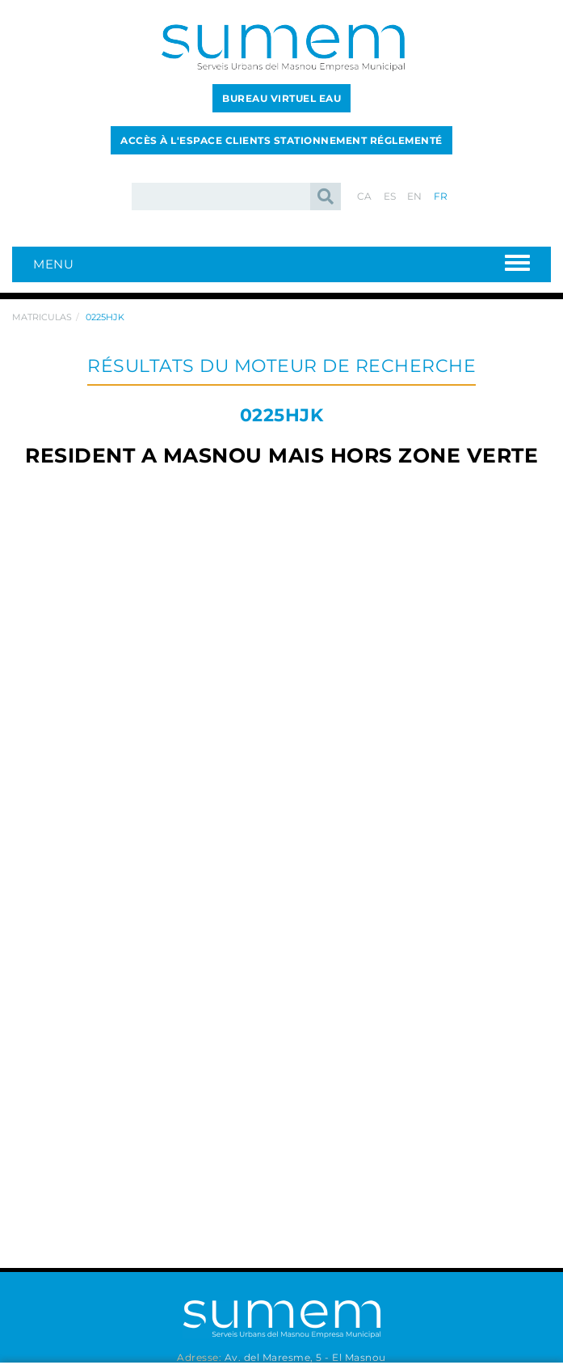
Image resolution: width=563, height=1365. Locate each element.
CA (364, 196)
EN (414, 196)
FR (441, 196)
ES (390, 196)
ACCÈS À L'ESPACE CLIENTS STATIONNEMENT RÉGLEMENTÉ (281, 140)
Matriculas (42, 317)
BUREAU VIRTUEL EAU (281, 98)
